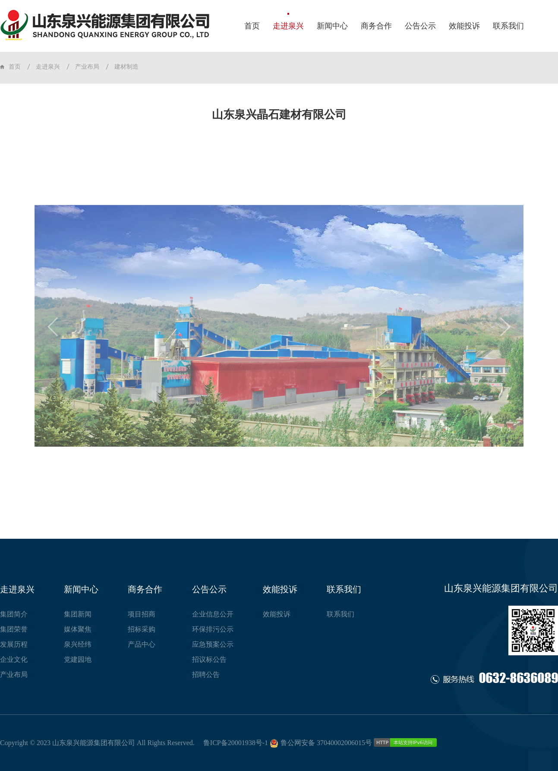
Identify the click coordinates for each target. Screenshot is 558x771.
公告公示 (420, 26)
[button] (53, 349)
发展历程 (14, 644)
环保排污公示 (212, 629)
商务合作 (376, 26)
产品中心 (141, 644)
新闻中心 (332, 26)
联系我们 (508, 26)
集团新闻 (77, 614)
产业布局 (87, 66)
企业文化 (14, 659)
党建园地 (77, 659)
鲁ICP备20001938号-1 (235, 742)
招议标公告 (209, 659)
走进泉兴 (288, 26)
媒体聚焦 (77, 629)
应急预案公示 (212, 644)
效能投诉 (464, 26)
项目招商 (141, 614)
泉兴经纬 (77, 644)
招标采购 (141, 629)
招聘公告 (206, 674)
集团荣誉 (14, 629)
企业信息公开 (212, 614)
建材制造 (126, 66)
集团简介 (14, 614)
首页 (252, 26)
